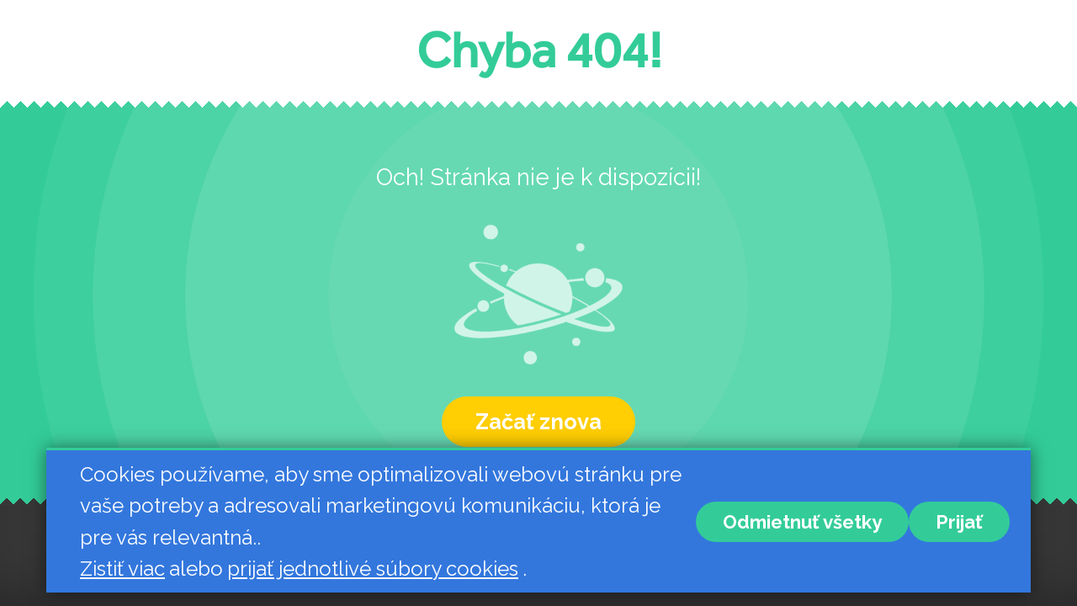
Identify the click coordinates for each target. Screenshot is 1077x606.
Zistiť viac (122, 568)
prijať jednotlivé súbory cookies (372, 568)
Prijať (959, 522)
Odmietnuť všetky (802, 522)
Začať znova (538, 421)
